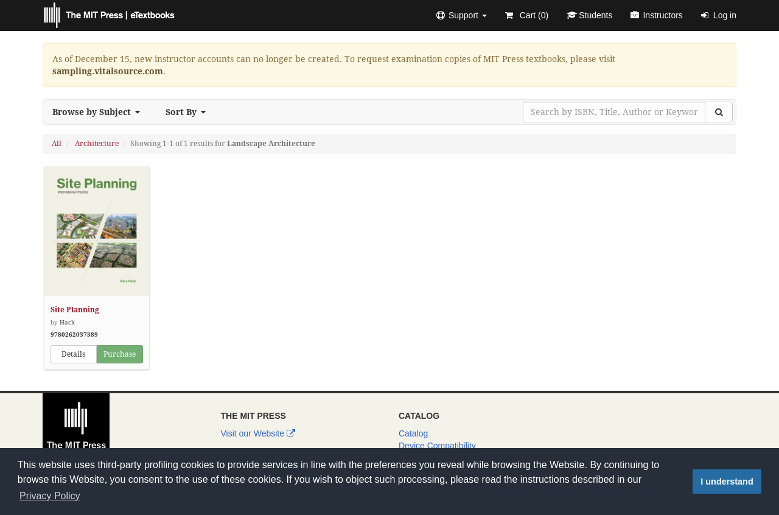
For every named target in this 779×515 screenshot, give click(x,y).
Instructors (656, 15)
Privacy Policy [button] (49, 496)
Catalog (413, 433)
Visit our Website (258, 433)
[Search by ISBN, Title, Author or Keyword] (614, 112)
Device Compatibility (437, 445)
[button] (461, 15)
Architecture (97, 143)
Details (73, 354)
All (56, 143)
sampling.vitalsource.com (107, 71)
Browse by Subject (99, 112)
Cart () (526, 15)
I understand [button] (726, 481)
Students (589, 15)
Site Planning (75, 310)
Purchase (119, 354)
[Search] (719, 112)
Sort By (189, 112)
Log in (718, 15)
